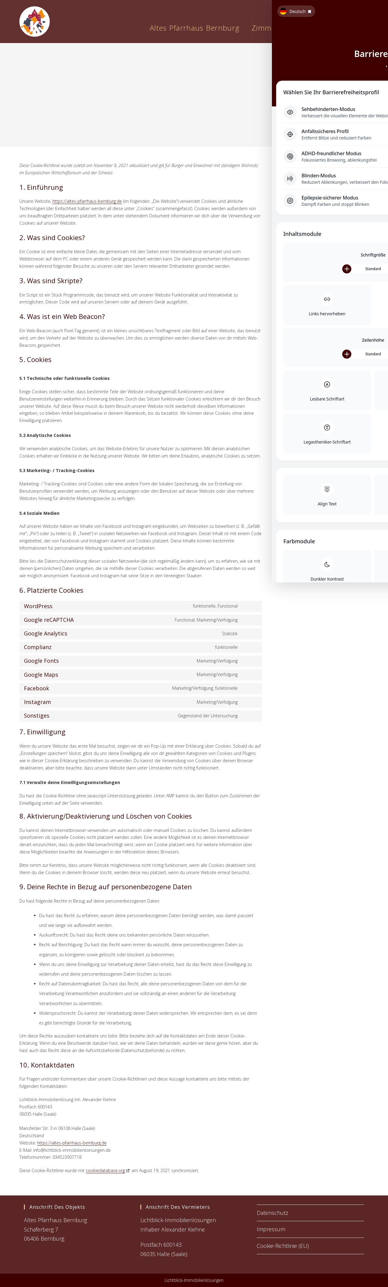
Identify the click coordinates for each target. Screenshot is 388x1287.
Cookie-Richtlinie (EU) (283, 1245)
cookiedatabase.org (105, 1170)
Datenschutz (272, 1212)
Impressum (271, 1229)
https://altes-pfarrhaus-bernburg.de (87, 201)
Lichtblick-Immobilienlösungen (194, 1280)
